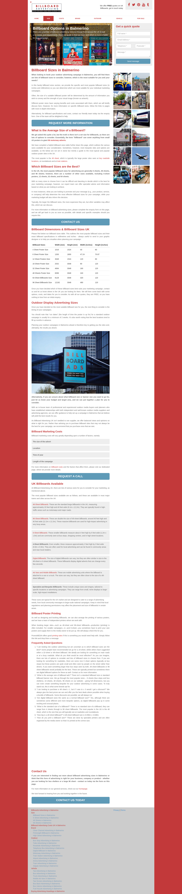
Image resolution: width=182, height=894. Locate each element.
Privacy (116, 810)
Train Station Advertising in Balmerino (48, 856)
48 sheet (55, 158)
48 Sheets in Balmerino (42, 820)
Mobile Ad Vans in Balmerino (44, 879)
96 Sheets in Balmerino (42, 823)
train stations (62, 161)
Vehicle (119, 18)
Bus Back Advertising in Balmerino (46, 884)
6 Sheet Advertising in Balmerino (46, 818)
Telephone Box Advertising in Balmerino (48, 848)
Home (36, 18)
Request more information (71, 123)
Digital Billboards (39, 558)
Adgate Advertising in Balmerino (45, 866)
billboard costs (57, 467)
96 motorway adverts (57, 140)
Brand (77, 18)
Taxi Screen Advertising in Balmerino (47, 881)
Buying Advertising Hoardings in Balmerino (48, 891)
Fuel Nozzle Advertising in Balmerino (47, 889)
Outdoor (97, 18)
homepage (82, 789)
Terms (123, 810)
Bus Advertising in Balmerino (44, 873)
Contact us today (70, 800)
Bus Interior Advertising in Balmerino (47, 886)
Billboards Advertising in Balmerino (45, 810)
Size (48, 18)
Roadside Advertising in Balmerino (46, 846)
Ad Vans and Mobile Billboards (45, 573)
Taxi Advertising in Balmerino (44, 871)
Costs (61, 18)
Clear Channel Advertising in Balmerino (48, 830)
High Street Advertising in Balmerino (47, 835)
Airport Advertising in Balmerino (45, 858)
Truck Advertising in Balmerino (45, 876)
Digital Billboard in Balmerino (44, 851)
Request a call (70, 476)
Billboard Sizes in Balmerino (44, 815)
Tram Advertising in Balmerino (45, 863)
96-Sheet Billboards (40, 519)
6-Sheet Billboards (40, 533)
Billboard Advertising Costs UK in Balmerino (48, 825)
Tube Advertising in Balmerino (44, 843)
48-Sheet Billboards (40, 504)
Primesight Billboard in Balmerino (46, 833)
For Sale (140, 18)
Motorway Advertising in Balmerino (46, 853)
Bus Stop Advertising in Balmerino (46, 841)
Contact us (70, 221)
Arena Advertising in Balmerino (45, 861)
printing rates (57, 636)
